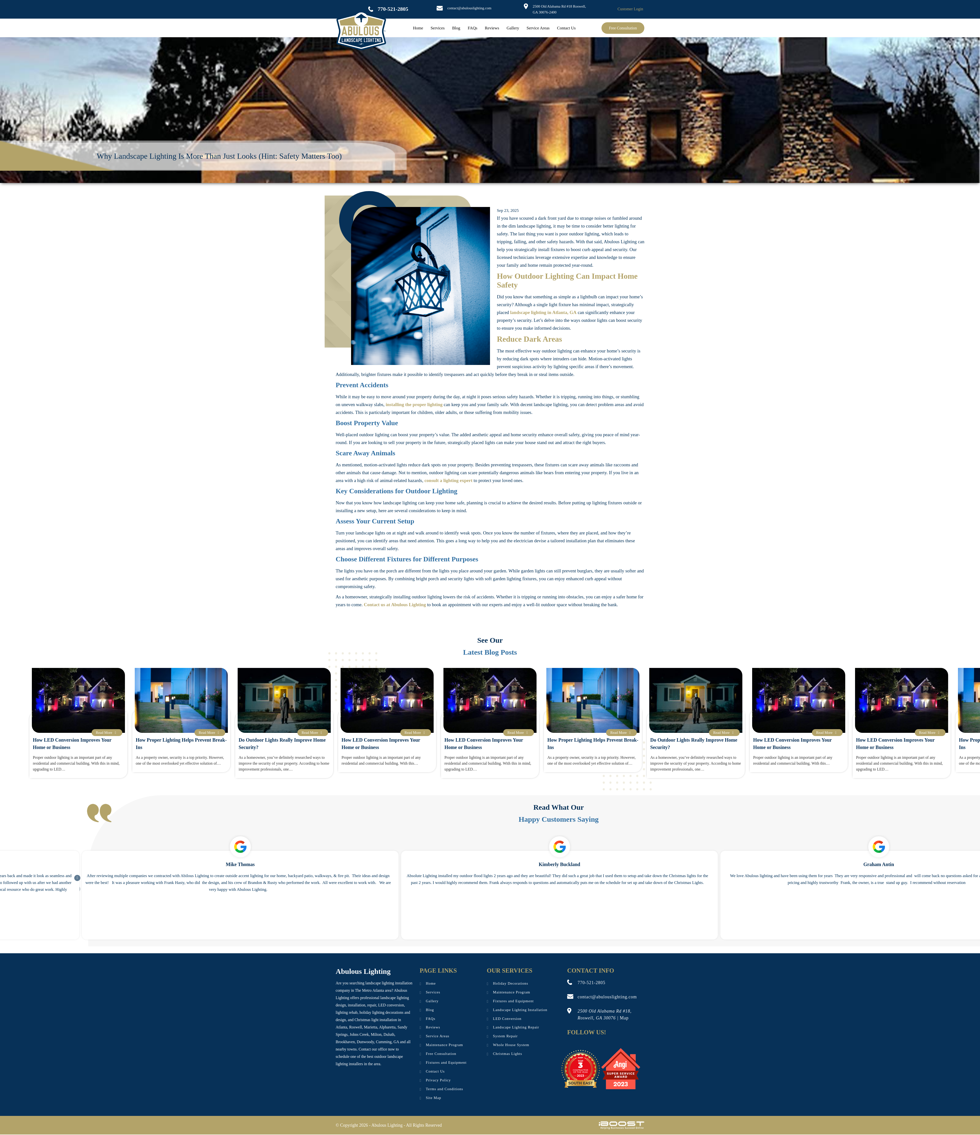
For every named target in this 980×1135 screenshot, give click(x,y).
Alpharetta (387, 1027)
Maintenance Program (444, 1045)
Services (437, 28)
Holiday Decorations (510, 984)
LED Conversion (507, 1019)
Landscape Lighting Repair (516, 1028)
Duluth (388, 1034)
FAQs (472, 28)
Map (624, 1017)
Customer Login (630, 9)
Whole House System (511, 1045)
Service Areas (538, 28)
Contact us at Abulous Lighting (395, 604)
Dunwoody (365, 1042)
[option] (387, 720)
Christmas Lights (507, 1054)
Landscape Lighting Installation (520, 1010)
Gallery (513, 28)
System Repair (505, 1036)
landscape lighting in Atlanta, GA (543, 312)
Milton (376, 1034)
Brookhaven (345, 1042)
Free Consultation (623, 28)
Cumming (384, 1042)
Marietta (370, 1027)
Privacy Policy (438, 1081)
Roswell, (356, 1027)
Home (418, 28)
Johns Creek (359, 1034)
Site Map (433, 1098)
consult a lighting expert (448, 480)
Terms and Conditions (444, 1089)
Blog (456, 28)
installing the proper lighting (414, 404)
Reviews (492, 28)
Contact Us (566, 28)
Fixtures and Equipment (446, 1063)
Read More (107, 733)
